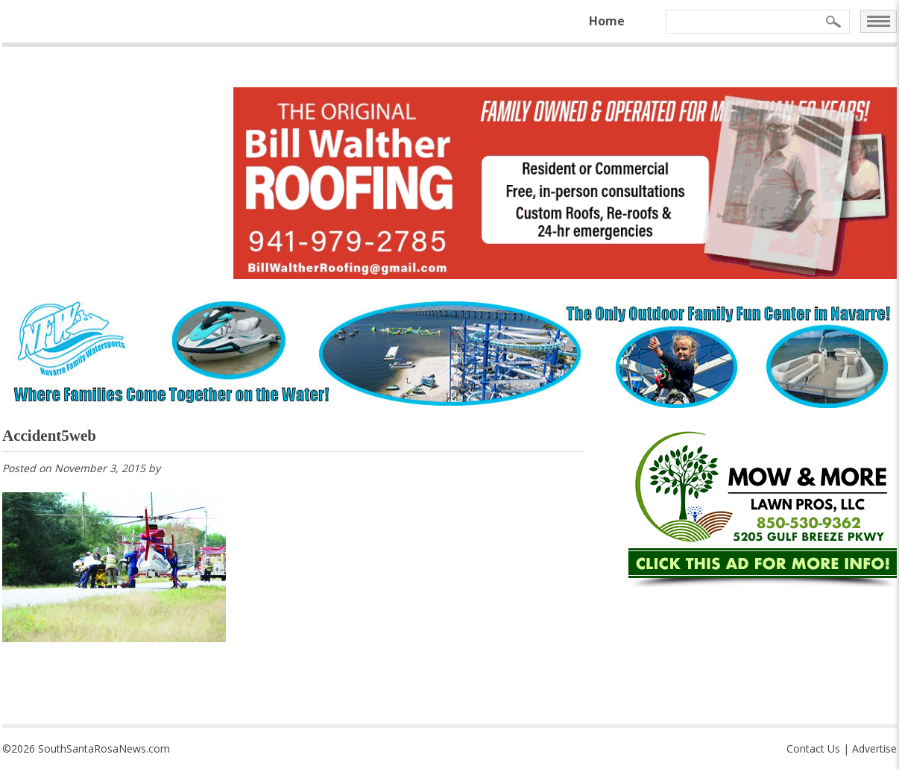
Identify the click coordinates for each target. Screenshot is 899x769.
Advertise (874, 748)
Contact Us (813, 748)
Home (607, 21)
